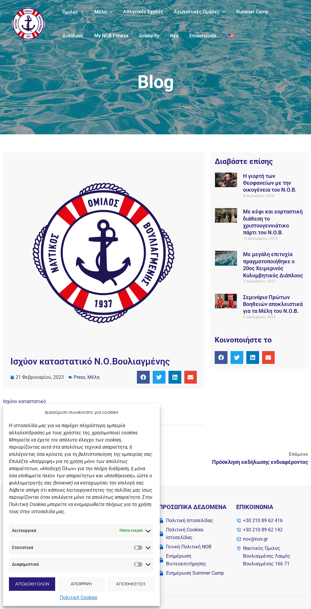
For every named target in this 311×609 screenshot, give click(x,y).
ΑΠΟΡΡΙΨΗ (81, 584)
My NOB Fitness (79, 36)
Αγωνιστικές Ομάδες (195, 12)
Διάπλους (283, 12)
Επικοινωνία (166, 36)
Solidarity (115, 36)
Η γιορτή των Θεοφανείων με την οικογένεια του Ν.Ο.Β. (269, 183)
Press (79, 377)
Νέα (139, 36)
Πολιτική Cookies (78, 597)
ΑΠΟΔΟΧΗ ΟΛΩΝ (32, 584)
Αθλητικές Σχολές (140, 12)
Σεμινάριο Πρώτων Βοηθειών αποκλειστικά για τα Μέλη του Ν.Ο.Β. (273, 304)
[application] (80, 12)
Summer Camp (247, 12)
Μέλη (102, 12)
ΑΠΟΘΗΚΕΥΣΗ (130, 584)
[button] (143, 377)
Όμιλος (72, 12)
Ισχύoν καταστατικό (24, 401)
